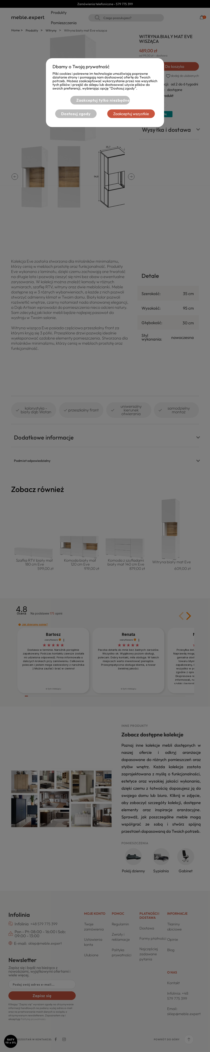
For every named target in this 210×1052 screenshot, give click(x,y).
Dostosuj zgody (76, 113)
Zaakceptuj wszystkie (131, 113)
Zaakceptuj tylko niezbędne (102, 100)
